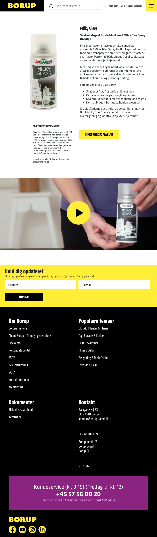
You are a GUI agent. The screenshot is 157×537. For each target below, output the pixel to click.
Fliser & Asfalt (87, 350)
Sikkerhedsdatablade (131, 5)
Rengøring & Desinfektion (93, 357)
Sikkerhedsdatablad (99, 134)
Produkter (113, 5)
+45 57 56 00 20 (78, 493)
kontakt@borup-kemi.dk (93, 419)
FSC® (12, 357)
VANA (12, 372)
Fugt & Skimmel (88, 343)
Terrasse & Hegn (88, 365)
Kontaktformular (19, 379)
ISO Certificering (18, 365)
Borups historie (18, 328)
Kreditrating (16, 387)
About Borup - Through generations (30, 335)
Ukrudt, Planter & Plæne (93, 328)
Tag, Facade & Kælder (91, 335)
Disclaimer (15, 343)
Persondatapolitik (19, 350)
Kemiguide (15, 417)
